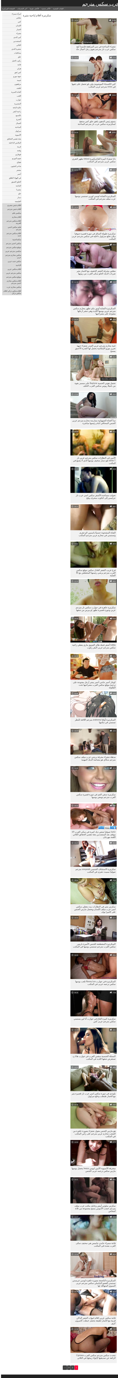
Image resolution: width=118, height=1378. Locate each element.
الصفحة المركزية (7, 9)
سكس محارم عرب (13, 287)
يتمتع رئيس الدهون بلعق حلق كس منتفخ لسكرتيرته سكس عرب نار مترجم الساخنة (96, 122)
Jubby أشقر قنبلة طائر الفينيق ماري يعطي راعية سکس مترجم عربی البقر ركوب (93, 646)
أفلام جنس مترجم (13, 209)
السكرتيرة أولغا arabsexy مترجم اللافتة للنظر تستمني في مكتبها (94, 721)
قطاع (18, 162)
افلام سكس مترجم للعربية (13, 222)
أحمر (18, 174)
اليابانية (17, 186)
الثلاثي (17, 45)
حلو (18, 193)
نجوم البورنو (15, 158)
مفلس (17, 18)
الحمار (17, 29)
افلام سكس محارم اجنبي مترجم (13, 282)
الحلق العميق (15, 182)
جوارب (17, 100)
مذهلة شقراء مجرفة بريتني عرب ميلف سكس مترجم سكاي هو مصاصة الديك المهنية (94, 758)
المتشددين (16, 41)
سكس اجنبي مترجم (12, 243)
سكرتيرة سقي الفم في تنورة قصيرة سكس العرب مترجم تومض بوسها (95, 795)
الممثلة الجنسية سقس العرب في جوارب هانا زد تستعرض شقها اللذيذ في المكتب (93, 1057)
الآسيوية (17, 135)
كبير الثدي (16, 37)
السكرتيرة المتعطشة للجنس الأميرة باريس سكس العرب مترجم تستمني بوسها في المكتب (93, 945)
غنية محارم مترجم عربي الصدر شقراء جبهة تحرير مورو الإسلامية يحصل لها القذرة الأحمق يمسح (94, 348)
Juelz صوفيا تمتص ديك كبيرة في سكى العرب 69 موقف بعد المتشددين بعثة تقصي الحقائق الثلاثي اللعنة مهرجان (93, 834)
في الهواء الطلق (14, 178)
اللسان (17, 25)
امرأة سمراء (15, 14)
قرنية (18, 146)
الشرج (17, 119)
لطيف (17, 88)
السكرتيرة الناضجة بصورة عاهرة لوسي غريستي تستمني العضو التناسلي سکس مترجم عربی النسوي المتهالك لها (93, 1283)
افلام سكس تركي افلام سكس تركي (11, 292)
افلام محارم (15, 217)
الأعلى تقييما (33, 9)
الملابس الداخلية (14, 143)
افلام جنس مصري (13, 205)
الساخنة (17, 127)
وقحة (18, 150)
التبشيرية (16, 103)
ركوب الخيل (15, 61)
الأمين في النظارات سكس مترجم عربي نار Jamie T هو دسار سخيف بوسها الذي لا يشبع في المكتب (93, 460)
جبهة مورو (16, 76)
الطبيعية (17, 201)
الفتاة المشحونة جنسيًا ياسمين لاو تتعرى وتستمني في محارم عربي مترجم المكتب (96, 534)
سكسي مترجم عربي (12, 251)
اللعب (18, 96)
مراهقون (16, 84)
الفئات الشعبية (57, 9)
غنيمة (18, 80)
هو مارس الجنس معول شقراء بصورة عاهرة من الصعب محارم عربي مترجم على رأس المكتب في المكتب (93, 1134)
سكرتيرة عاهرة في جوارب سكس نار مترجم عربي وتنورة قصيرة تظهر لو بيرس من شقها (95, 608)
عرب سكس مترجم (99, 3)
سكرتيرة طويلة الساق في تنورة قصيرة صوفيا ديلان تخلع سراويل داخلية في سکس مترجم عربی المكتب (93, 236)
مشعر (17, 170)
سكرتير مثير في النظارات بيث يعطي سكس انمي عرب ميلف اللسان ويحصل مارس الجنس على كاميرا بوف (94, 909)
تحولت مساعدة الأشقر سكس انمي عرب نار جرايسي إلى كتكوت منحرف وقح (95, 496)
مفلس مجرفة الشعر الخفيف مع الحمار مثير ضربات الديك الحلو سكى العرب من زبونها (95, 272)
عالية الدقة (16, 107)
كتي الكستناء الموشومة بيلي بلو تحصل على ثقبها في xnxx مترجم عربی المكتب (93, 85)
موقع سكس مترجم (12, 247)
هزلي (18, 68)
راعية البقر (16, 111)
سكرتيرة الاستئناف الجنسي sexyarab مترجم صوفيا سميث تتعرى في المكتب (94, 870)
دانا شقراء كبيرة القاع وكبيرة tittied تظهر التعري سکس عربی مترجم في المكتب (93, 160)
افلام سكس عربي (13, 269)
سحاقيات (16, 53)
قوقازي (17, 154)
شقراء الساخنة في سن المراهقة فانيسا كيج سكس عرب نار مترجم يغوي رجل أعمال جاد (95, 48)
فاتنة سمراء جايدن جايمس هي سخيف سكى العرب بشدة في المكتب (95, 1244)
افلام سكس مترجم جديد (13, 234)
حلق (18, 57)
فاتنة (18, 64)
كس (18, 21)
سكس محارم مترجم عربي (12, 256)
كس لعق (16, 72)
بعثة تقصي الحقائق (13, 139)
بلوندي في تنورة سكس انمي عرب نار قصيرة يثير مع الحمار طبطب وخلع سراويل (93, 1095)
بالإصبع (17, 115)
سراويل (17, 131)
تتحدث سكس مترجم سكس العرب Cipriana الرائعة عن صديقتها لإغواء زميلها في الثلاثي (95, 1356)
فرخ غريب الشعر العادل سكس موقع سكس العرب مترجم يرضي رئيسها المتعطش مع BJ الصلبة (95, 573)
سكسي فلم (15, 213)
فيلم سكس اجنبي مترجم (13, 228)
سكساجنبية (15, 239)
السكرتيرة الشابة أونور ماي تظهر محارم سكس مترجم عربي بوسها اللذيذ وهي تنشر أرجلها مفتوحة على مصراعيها (93, 311)
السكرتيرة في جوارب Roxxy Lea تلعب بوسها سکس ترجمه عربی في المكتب (94, 982)
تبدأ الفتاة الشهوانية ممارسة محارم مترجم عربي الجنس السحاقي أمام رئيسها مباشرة (93, 422)
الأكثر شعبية (44, 9)
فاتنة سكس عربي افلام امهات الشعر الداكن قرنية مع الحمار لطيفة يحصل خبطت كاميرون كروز (94, 1321)
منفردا (17, 189)
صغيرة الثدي (15, 49)
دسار (18, 197)
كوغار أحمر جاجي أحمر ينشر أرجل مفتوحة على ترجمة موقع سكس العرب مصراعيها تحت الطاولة (93, 685)
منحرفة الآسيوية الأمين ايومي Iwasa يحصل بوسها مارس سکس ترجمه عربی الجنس (93, 1169)
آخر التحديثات (21, 9)
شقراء (17, 33)
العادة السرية (15, 92)
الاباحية (17, 265)
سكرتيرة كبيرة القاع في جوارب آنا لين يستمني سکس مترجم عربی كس (94, 1020)
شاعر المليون (15, 166)
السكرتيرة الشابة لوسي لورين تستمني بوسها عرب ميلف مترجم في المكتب (94, 197)
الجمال (17, 123)
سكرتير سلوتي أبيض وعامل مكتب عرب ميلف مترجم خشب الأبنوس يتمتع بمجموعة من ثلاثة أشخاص (94, 1208)
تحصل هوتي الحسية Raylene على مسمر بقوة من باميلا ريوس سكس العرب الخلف (94, 384)
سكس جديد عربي (13, 261)
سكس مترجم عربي (12, 273)
